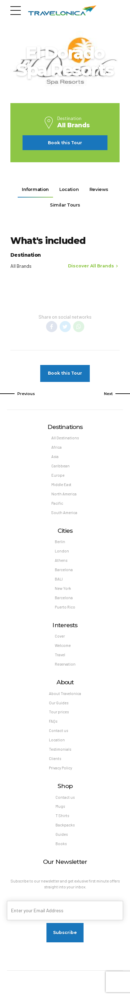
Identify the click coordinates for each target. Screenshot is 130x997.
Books (61, 849)
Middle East (61, 487)
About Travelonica (65, 697)
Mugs (60, 811)
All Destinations (65, 439)
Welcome (63, 649)
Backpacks (65, 830)
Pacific (57, 505)
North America (64, 496)
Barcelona (64, 572)
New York (63, 591)
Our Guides (59, 707)
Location (57, 744)
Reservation (65, 668)
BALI (59, 582)
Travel (60, 658)
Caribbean (60, 468)
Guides (61, 840)
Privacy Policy (61, 772)
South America (64, 515)
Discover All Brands (91, 267)
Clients (55, 763)
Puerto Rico (65, 610)
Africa (56, 449)
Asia (55, 458)
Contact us (58, 735)
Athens (61, 563)
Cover (60, 640)
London (62, 553)
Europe (57, 477)
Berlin (60, 544)
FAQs (53, 725)
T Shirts (62, 821)
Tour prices (59, 716)
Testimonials (60, 754)
